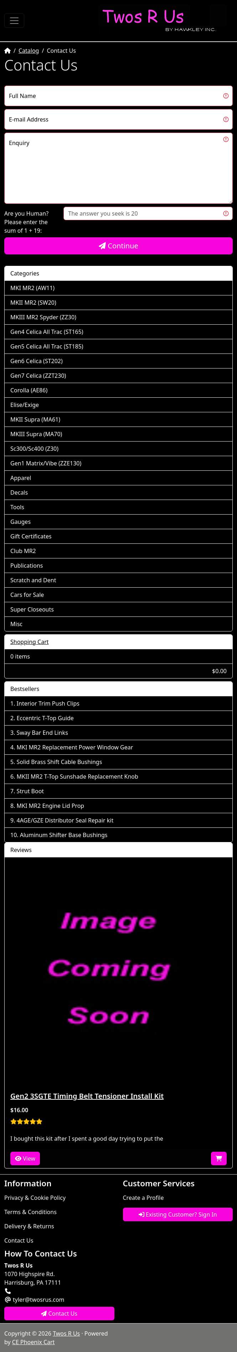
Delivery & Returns (29, 1226)
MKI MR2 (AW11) (32, 288)
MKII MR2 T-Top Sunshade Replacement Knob (77, 776)
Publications (26, 565)
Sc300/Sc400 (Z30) (34, 449)
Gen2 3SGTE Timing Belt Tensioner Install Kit (87, 1096)
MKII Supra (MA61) (35, 419)
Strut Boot (30, 791)
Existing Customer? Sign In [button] (178, 1214)
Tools (17, 507)
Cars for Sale (27, 595)
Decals (19, 492)
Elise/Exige (24, 405)
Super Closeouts (32, 609)
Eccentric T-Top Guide (45, 718)
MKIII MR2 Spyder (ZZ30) (43, 317)
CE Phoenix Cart (33, 1342)
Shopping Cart (29, 642)
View (25, 1158)
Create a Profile (143, 1198)
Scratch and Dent (33, 580)
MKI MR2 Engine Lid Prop (50, 806)
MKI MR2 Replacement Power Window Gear (75, 747)
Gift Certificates (31, 536)
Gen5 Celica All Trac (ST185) (46, 346)
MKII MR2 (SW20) (33, 302)
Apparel (20, 478)
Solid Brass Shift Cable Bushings (59, 762)
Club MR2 (23, 551)
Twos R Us (66, 1333)
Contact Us (18, 1240)
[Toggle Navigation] (14, 21)
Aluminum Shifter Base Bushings (64, 835)
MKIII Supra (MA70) (36, 434)
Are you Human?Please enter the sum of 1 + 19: (26, 222)
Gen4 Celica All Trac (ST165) (46, 332)
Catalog (29, 51)
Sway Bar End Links (42, 733)
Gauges (20, 522)
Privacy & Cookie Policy (35, 1198)
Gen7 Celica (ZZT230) (38, 376)
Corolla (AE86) (28, 390)
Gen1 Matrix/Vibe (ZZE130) (45, 463)
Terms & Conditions (30, 1212)
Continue (118, 246)
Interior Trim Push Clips (48, 703)
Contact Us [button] (59, 1313)
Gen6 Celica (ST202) (36, 361)
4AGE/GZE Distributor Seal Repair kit (65, 820)
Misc (16, 624)
